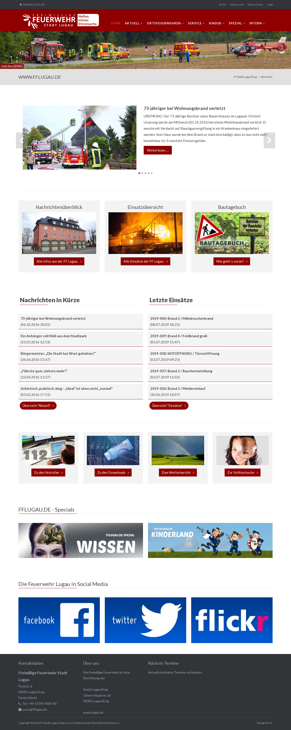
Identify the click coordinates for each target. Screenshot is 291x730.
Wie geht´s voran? (230, 261)
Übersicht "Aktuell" (36, 405)
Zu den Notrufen (46, 472)
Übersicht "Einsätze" (167, 405)
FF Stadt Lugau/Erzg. (245, 76)
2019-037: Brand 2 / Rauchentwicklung (181, 371)
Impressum (237, 4)
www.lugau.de (93, 712)
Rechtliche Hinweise (105, 723)
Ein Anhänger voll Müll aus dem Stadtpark (54, 336)
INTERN (255, 23)
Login (270, 4)
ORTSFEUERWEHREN (164, 23)
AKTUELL (132, 23)
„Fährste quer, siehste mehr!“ (44, 371)
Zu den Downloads (111, 472)
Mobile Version (211, 4)
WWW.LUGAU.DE (34, 4)
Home (116, 23)
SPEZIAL (235, 23)
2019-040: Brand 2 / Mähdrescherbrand (181, 318)
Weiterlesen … (159, 151)
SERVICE (195, 23)
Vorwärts (269, 140)
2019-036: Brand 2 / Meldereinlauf (178, 388)
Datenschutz (255, 4)
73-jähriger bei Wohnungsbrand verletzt (185, 108)
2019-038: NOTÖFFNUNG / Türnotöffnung (184, 353)
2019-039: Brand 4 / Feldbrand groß (178, 336)
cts (271, 723)
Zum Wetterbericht (176, 472)
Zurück (21, 140)
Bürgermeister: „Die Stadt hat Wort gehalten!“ (58, 353)
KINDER (215, 23)
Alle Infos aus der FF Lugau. (57, 261)
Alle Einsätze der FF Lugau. (143, 261)
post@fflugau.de (35, 709)
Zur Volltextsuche (240, 472)
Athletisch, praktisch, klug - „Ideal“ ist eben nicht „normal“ (67, 388)
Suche (222, 4)
